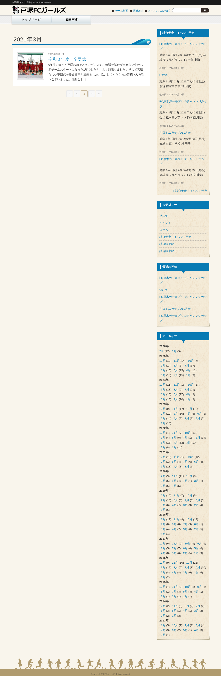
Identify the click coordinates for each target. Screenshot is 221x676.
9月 (163, 365)
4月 (188, 370)
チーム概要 (121, 10)
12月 (162, 360)
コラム (163, 229)
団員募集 (71, 20)
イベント (165, 222)
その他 (163, 215)
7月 (187, 365)
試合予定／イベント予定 (191, 191)
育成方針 (138, 10)
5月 (176, 370)
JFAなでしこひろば (159, 10)
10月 (191, 360)
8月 (176, 365)
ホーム (31, 20)
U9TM (163, 75)
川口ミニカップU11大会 (175, 132)
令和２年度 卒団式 (67, 59)
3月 (163, 375)
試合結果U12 (167, 244)
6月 (163, 370)
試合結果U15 (167, 251)
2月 (161, 351)
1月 (174, 351)
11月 (177, 360)
